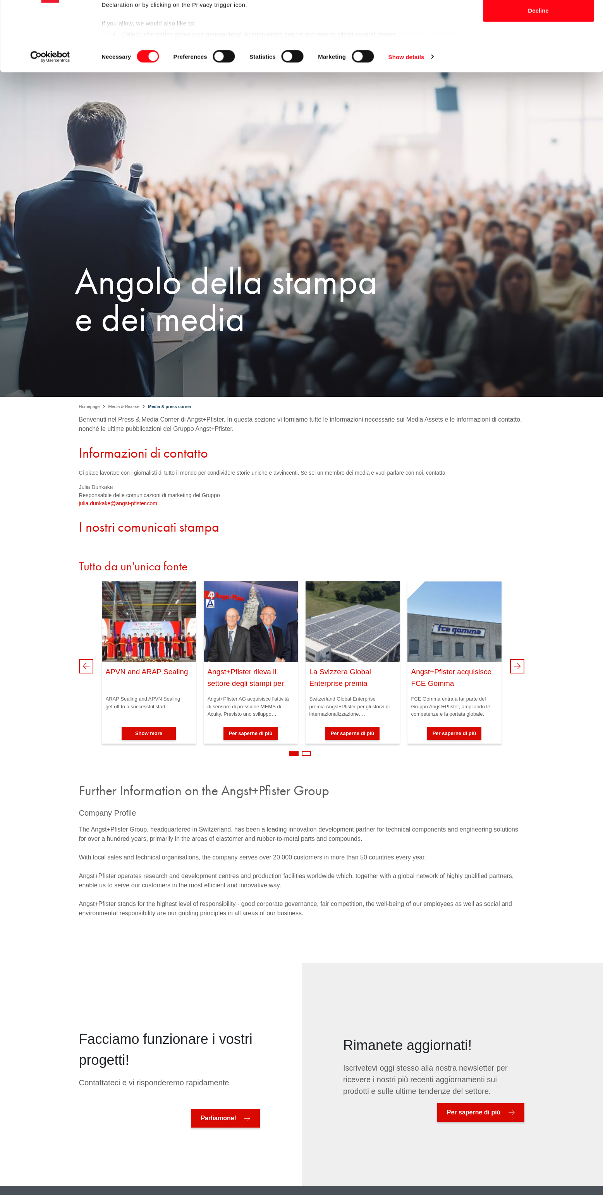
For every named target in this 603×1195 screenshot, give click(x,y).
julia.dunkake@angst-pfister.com (118, 503)
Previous (86, 666)
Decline (538, 71)
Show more (148, 733)
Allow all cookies (538, 20)
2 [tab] (306, 753)
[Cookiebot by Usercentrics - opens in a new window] (50, 118)
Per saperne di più (251, 733)
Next (517, 666)
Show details (406, 117)
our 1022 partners (150, 28)
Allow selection (538, 46)
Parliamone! (218, 1118)
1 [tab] (294, 753)
